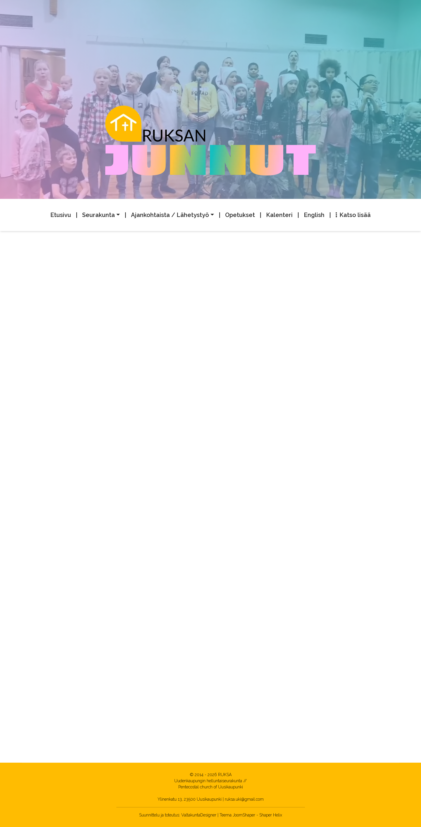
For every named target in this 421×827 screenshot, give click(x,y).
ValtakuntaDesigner (198, 815)
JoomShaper (244, 815)
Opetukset (240, 214)
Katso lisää (353, 214)
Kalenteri (279, 214)
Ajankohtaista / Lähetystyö (170, 214)
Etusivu (60, 214)
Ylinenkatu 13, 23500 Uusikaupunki (190, 799)
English (314, 214)
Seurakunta (98, 214)
